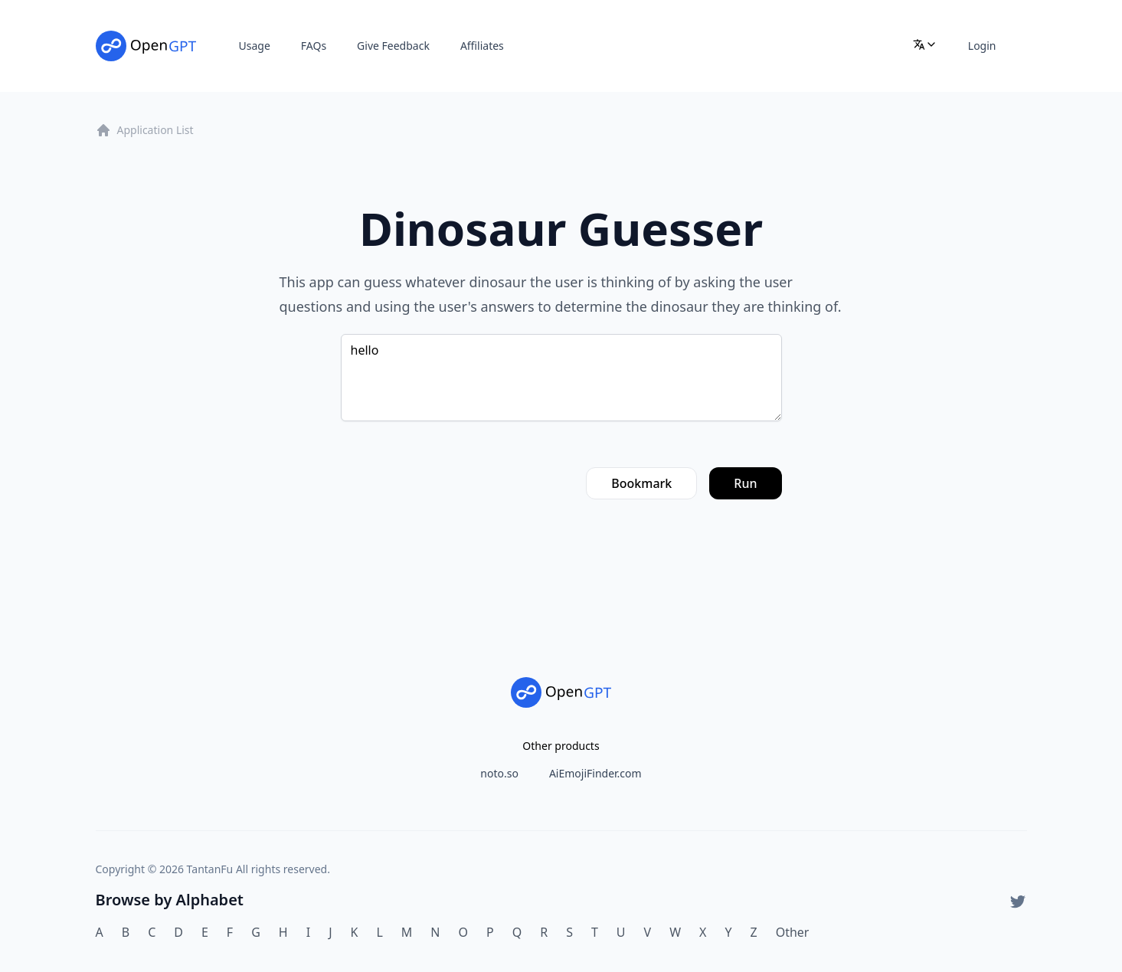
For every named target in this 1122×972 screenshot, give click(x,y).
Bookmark (641, 483)
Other (793, 932)
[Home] (146, 46)
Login (982, 45)
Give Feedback (393, 45)
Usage (254, 45)
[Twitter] (1018, 901)
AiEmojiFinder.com (595, 773)
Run (745, 483)
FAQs (313, 45)
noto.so (499, 773)
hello (561, 377)
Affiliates (482, 45)
